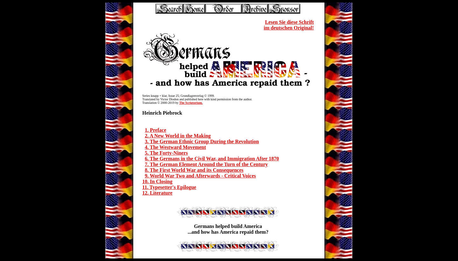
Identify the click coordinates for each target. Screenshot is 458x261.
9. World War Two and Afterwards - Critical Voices (200, 175)
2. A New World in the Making (178, 135)
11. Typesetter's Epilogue (169, 187)
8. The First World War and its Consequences (194, 170)
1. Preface (155, 130)
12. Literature (157, 193)
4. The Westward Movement (175, 147)
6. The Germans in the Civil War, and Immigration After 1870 (212, 158)
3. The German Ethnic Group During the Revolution (202, 141)
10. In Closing (157, 181)
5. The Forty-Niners (166, 153)
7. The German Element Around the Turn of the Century (206, 164)
